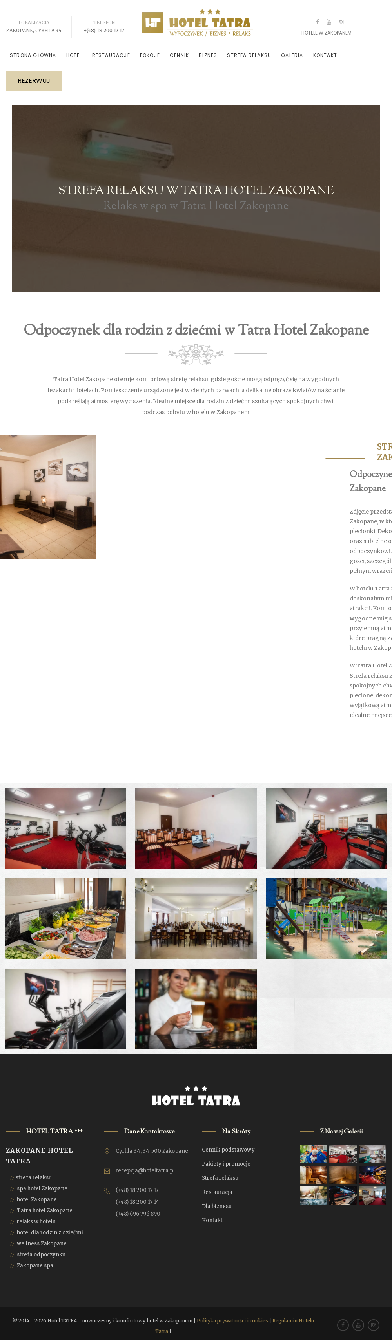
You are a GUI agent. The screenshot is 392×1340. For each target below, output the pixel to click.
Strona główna (33, 50)
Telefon (104, 17)
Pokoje (150, 50)
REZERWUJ (34, 76)
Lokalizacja (33, 17)
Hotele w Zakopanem (326, 28)
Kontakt (325, 50)
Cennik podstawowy (228, 1145)
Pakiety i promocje (226, 1159)
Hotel (74, 50)
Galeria (292, 50)
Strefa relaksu (249, 50)
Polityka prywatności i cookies (232, 1316)
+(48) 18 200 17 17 (103, 26)
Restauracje (111, 50)
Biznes (208, 50)
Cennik (179, 50)
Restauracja (217, 1187)
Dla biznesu (217, 1201)
